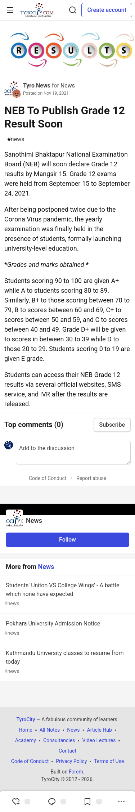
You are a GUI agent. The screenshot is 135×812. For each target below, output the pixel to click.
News (67, 85)
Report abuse (91, 478)
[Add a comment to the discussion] (73, 452)
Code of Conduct (48, 478)
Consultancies (59, 740)
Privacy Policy (71, 761)
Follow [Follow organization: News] (67, 539)
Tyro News (36, 85)
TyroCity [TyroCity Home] (26, 719)
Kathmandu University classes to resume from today (66, 662)
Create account (106, 9)
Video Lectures (99, 740)
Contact (67, 751)
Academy (25, 740)
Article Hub (99, 730)
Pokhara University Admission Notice (66, 628)
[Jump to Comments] (56, 801)
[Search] (73, 10)
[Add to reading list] (92, 801)
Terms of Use (109, 761)
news (15, 139)
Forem (76, 772)
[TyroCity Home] (37, 10)
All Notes (50, 730)
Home (25, 730)
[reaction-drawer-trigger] (20, 801)
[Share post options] (121, 801)
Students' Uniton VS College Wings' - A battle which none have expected (66, 594)
